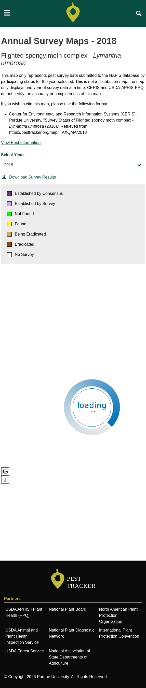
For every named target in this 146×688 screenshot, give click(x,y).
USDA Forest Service (24, 651)
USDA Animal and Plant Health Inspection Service (22, 636)
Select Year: (12, 155)
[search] (139, 13)
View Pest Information (21, 142)
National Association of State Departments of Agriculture (69, 657)
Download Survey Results (28, 177)
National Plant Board (67, 609)
